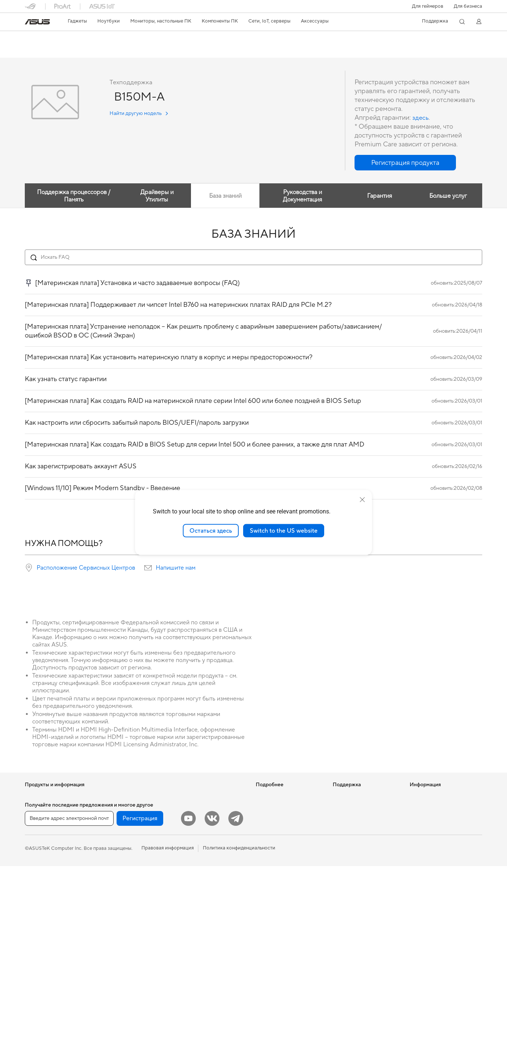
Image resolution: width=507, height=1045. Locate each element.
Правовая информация (167, 1027)
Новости (420, 796)
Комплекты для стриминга (207, 880)
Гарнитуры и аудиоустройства (212, 869)
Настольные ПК (42, 930)
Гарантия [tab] (378, 196)
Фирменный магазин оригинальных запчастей (438, 843)
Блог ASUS (268, 807)
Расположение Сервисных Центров (86, 568)
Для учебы (37, 863)
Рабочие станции (121, 796)
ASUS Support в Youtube (360, 875)
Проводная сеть (119, 963)
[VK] (212, 997)
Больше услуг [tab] (447, 196)
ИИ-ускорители (119, 896)
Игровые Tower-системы (52, 941)
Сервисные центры (354, 824)
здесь (420, 118)
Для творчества (43, 852)
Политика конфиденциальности (239, 1027)
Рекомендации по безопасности (353, 860)
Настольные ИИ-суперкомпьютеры (198, 810)
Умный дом (190, 824)
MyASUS (343, 886)
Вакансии (421, 829)
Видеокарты (115, 830)
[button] (427, 6)
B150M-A (41, 38)
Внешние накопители (125, 885)
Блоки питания (118, 863)
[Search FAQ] (253, 257)
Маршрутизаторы (121, 930)
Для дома (35, 830)
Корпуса (111, 841)
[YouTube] (188, 997)
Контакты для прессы (434, 818)
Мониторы (37, 897)
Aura (261, 874)
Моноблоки (38, 919)
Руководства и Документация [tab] (301, 196)
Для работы (38, 841)
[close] (362, 499)
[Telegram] (235, 997)
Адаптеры (112, 952)
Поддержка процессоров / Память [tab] (72, 196)
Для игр (34, 875)
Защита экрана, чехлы (203, 902)
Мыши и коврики (197, 858)
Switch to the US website (284, 530)
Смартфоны (38, 808)
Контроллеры (193, 953)
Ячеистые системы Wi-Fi (129, 941)
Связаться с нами (352, 846)
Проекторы (38, 908)
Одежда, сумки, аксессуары (209, 891)
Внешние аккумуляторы (205, 941)
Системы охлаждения (126, 852)
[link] (37, 21)
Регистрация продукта (358, 835)
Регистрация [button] (139, 997)
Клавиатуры (191, 847)
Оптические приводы (125, 874)
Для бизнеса (468, 6)
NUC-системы (41, 953)
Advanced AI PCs (275, 852)
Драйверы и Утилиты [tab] (154, 196)
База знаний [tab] (224, 196)
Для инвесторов (428, 807)
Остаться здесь (210, 530)
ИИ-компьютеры (274, 796)
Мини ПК (35, 964)
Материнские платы (124, 819)
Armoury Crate (272, 863)
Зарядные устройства (202, 913)
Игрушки (188, 964)
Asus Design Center (277, 818)
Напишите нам (175, 568)
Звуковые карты (119, 907)
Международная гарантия (362, 796)
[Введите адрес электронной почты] (69, 997)
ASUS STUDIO (272, 829)
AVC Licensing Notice (279, 841)
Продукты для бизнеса (203, 796)
